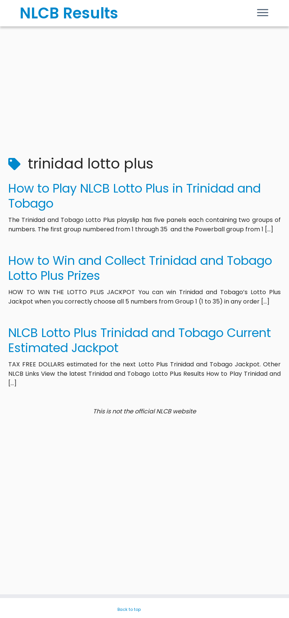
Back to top (129, 609)
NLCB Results (69, 13)
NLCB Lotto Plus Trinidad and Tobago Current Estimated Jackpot (139, 340)
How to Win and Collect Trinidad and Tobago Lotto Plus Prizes (140, 268)
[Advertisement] (144, 86)
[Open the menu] (262, 13)
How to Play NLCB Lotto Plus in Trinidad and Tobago (134, 196)
